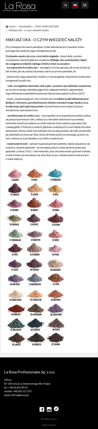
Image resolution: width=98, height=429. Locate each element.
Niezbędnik (25, 26)
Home (10, 26)
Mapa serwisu (49, 424)
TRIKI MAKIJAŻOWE (47, 26)
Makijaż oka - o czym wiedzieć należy (29, 30)
